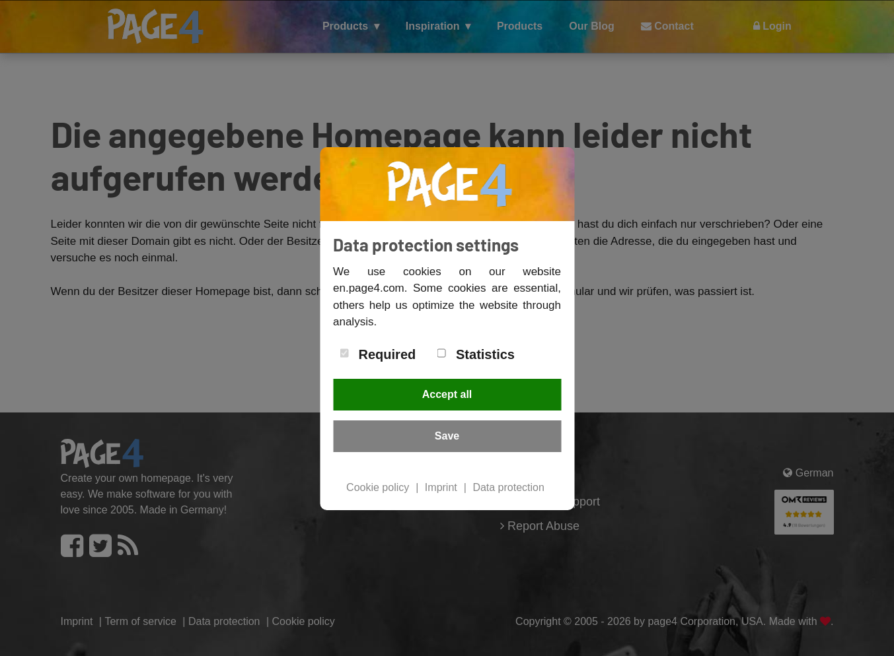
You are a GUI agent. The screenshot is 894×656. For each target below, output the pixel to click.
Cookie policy (377, 487)
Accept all (447, 394)
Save (447, 436)
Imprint (441, 487)
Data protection (508, 487)
